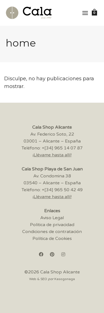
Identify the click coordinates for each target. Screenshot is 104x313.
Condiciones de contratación (52, 231)
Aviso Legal (52, 218)
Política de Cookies (52, 238)
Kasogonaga (64, 279)
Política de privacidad (52, 224)
